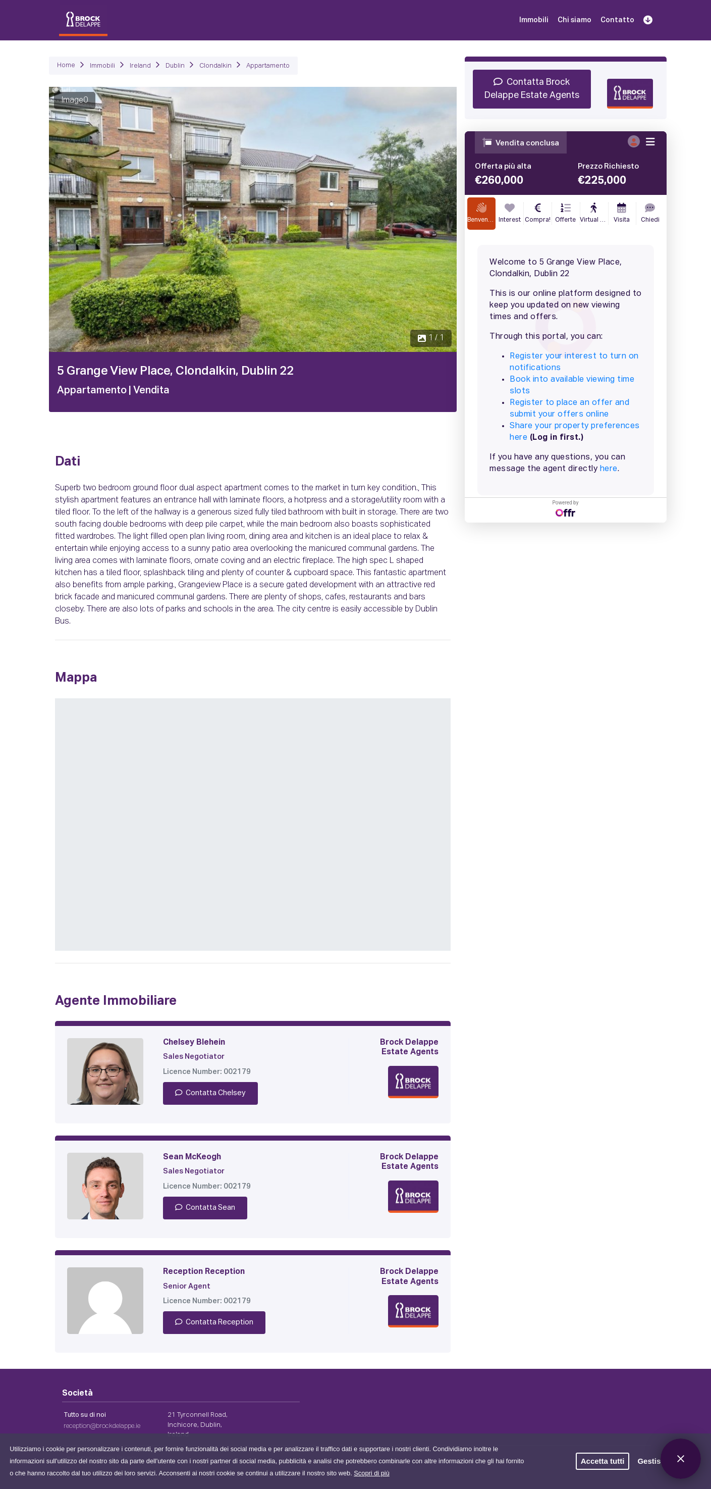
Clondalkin (215, 66)
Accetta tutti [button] (603, 1461)
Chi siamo (574, 20)
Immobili (534, 20)
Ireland (140, 66)
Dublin (175, 66)
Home (66, 65)
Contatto (617, 20)
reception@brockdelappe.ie (102, 1426)
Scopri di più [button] (371, 1473)
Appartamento (268, 66)
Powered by (566, 508)
